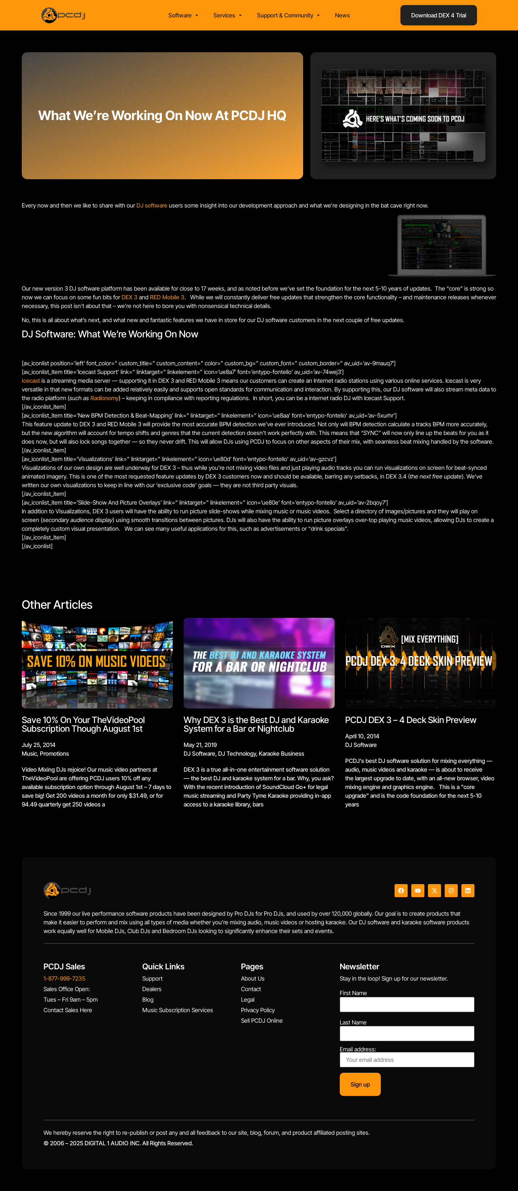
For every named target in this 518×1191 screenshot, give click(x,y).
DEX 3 (130, 297)
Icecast (31, 380)
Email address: (407, 1056)
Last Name (353, 1022)
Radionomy (104, 398)
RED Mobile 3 (167, 297)
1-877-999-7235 (64, 978)
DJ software (151, 205)
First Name (353, 993)
